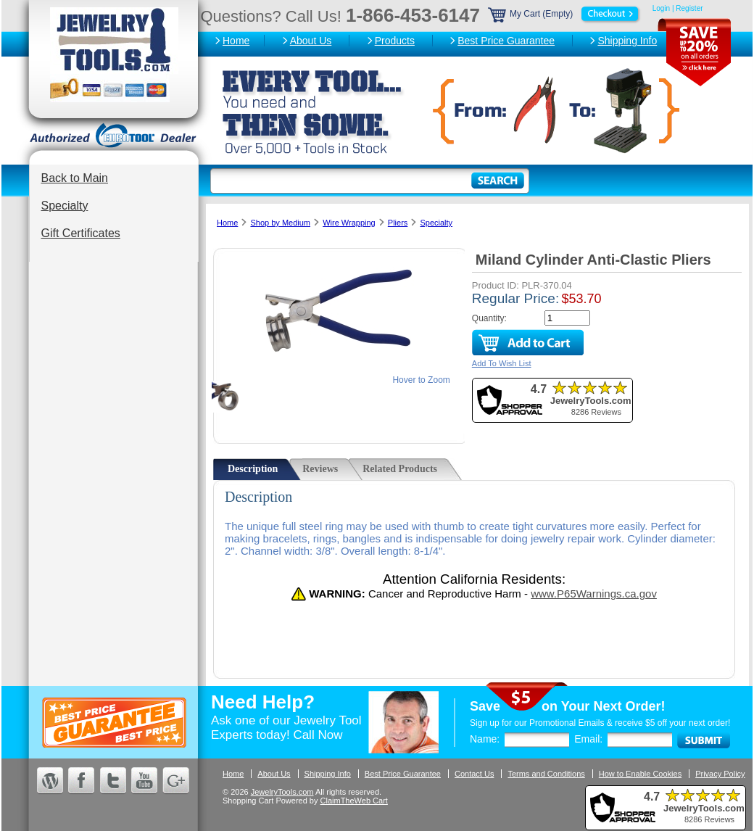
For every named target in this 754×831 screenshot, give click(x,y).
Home (236, 40)
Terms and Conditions (546, 773)
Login (661, 8)
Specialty (64, 205)
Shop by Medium (280, 222)
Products (395, 40)
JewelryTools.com (282, 791)
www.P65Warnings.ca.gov (594, 593)
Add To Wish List (501, 363)
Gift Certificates (80, 233)
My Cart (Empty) (565, 14)
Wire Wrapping (349, 222)
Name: (485, 739)
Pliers (398, 222)
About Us (311, 40)
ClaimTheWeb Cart (354, 800)
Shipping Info (627, 40)
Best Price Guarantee (506, 40)
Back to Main (74, 178)
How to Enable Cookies (640, 773)
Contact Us (474, 773)
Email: (588, 739)
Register (689, 8)
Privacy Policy (720, 773)
